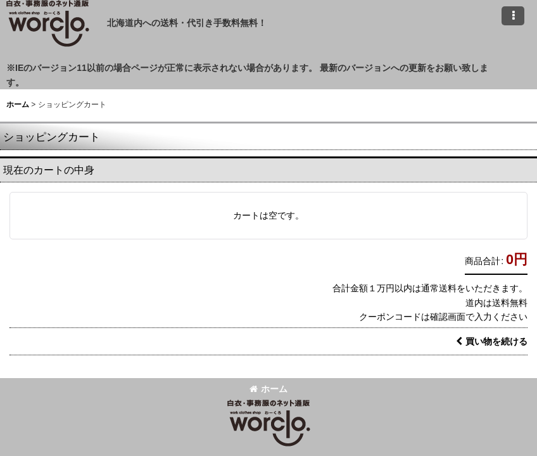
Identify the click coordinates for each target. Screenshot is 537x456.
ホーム (268, 389)
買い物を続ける (492, 341)
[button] (513, 15)
